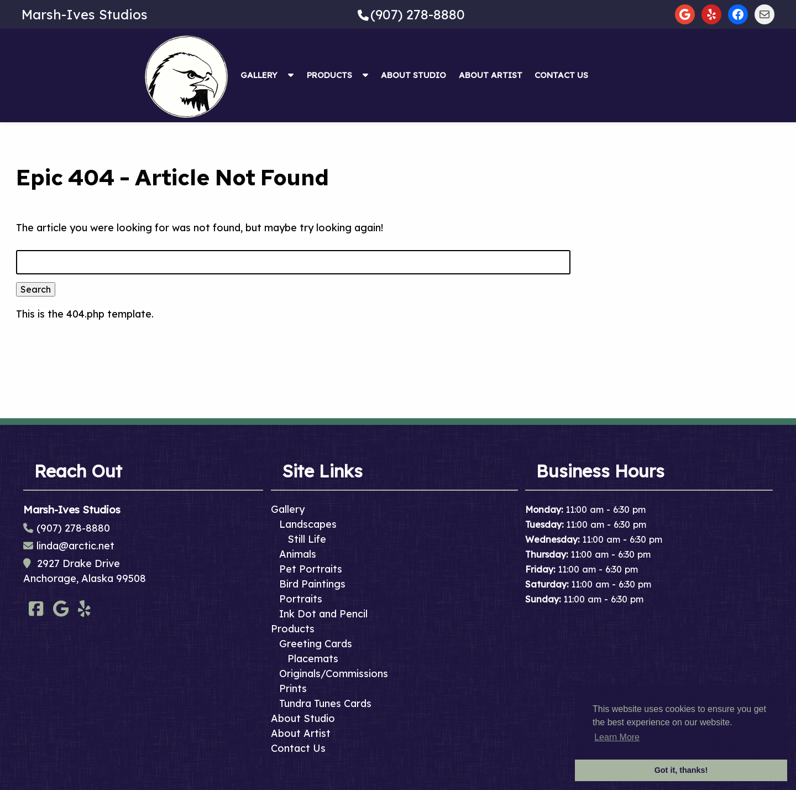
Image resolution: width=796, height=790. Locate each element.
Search (35, 289)
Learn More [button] (617, 737)
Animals (297, 554)
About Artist (490, 75)
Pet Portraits (310, 569)
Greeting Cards (315, 643)
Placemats (312, 658)
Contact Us (561, 75)
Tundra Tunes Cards (325, 703)
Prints (293, 688)
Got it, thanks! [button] (681, 770)
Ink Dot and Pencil (323, 613)
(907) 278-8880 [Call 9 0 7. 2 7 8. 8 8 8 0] (73, 528)
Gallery (258, 75)
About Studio (413, 75)
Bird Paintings (312, 584)
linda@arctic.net (75, 545)
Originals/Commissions (333, 673)
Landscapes (308, 524)
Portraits (300, 598)
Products (329, 75)
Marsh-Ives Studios (85, 14)
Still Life (306, 539)
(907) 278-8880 (417, 14)
